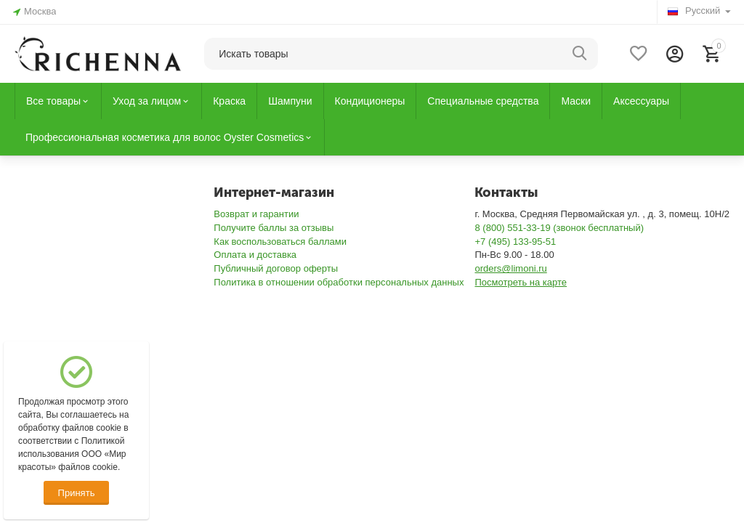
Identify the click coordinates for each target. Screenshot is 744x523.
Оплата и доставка (255, 254)
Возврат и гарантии (256, 213)
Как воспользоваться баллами (280, 241)
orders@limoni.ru (510, 268)
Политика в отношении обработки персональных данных (339, 282)
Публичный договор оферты (276, 268)
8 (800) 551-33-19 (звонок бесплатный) (559, 227)
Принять (76, 492)
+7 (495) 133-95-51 (515, 241)
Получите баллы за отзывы (273, 227)
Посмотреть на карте (520, 282)
